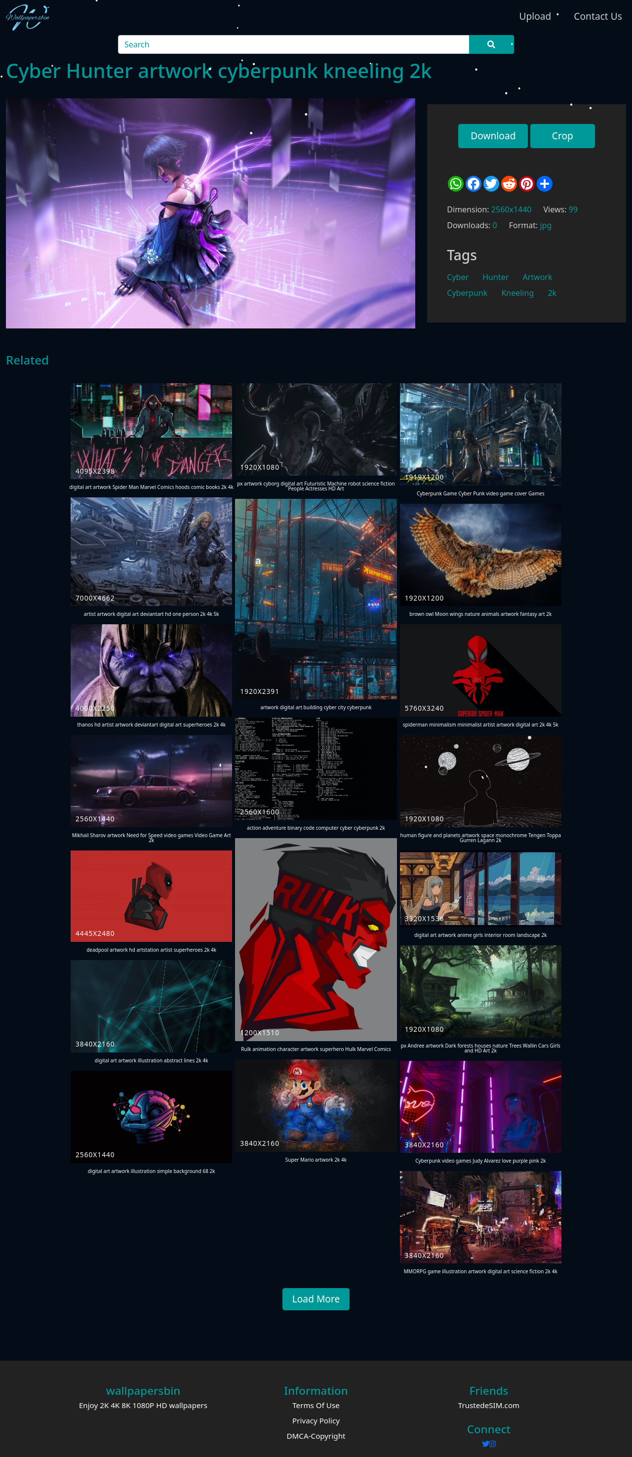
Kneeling (517, 292)
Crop (563, 135)
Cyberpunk (467, 292)
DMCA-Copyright (315, 1436)
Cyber (458, 277)
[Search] (294, 44)
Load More (316, 1298)
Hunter (495, 277)
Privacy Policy (316, 1420)
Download (493, 135)
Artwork (537, 277)
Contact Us (598, 16)
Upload (535, 16)
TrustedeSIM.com (489, 1405)
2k (552, 292)
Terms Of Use (316, 1405)
